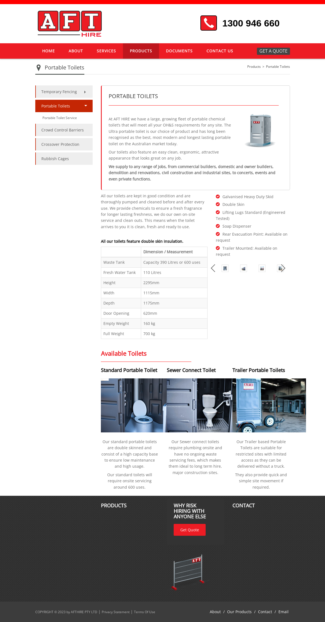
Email (283, 611)
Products (254, 66)
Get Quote (189, 529)
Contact (265, 611)
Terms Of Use (144, 612)
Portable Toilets (278, 66)
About (215, 611)
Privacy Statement (116, 612)
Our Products (239, 611)
